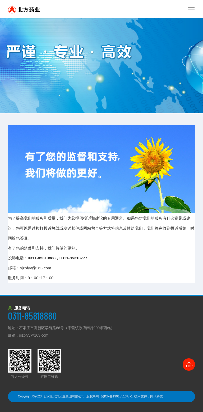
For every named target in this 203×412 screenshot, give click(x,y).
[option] (101, 65)
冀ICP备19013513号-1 (117, 396)
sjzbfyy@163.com (33, 268)
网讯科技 (156, 396)
